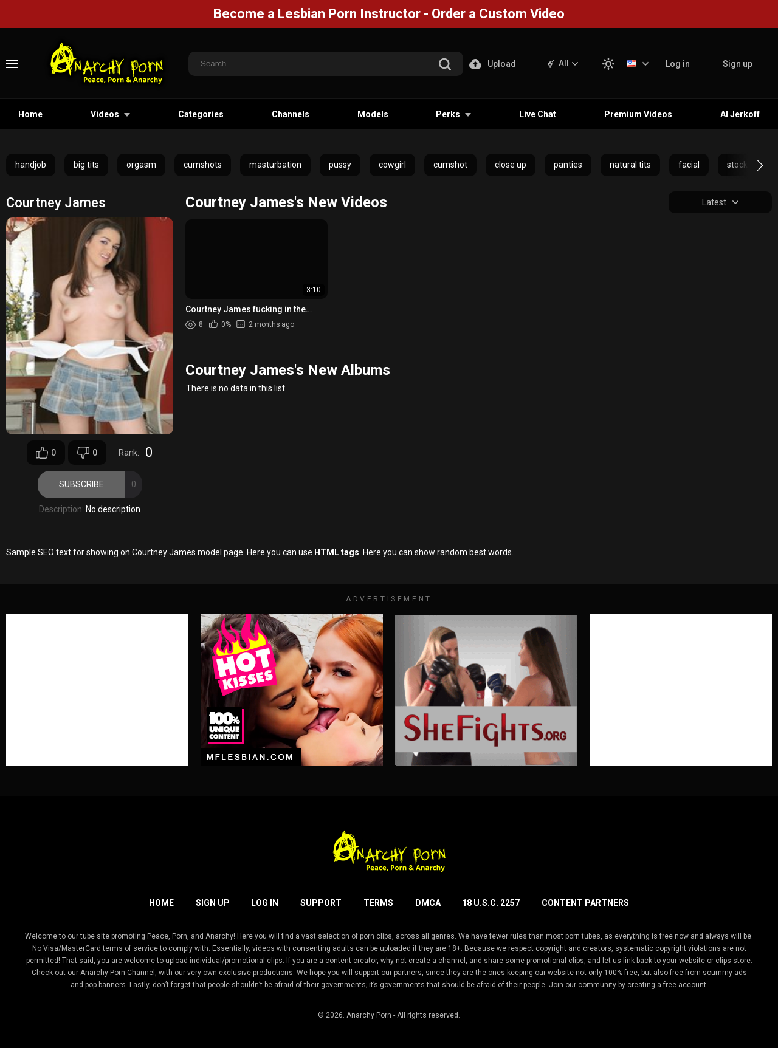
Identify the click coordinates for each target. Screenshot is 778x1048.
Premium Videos (638, 114)
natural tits (630, 165)
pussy (340, 165)
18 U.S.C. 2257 (491, 903)
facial (689, 165)
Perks (448, 114)
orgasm (141, 165)
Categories (201, 114)
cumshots (203, 165)
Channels (290, 114)
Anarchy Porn (368, 1015)
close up (510, 165)
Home (30, 114)
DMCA (428, 903)
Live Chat (537, 114)
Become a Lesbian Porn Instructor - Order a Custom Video (389, 13)
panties (568, 165)
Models (372, 114)
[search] (445, 65)
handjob (30, 165)
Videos (105, 114)
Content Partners (585, 903)
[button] (749, 165)
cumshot (450, 165)
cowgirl (392, 165)
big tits (86, 165)
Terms (378, 903)
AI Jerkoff (740, 114)
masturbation (275, 165)
